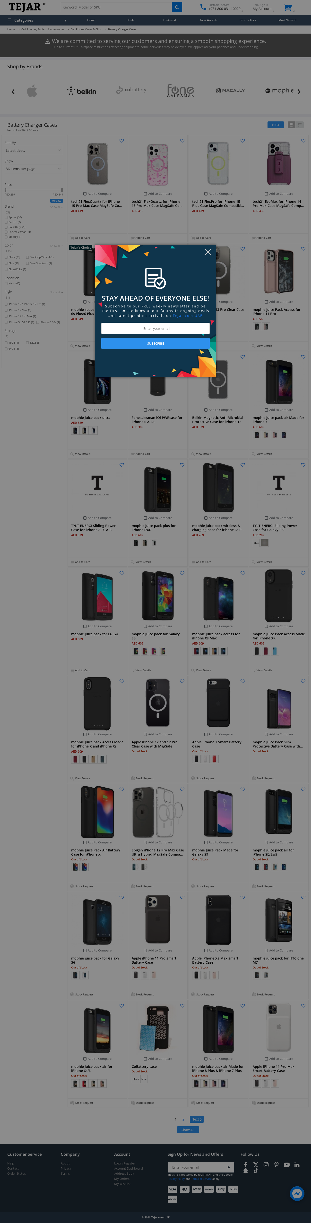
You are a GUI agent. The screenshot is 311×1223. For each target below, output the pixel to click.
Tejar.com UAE (188, 315)
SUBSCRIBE (155, 343)
